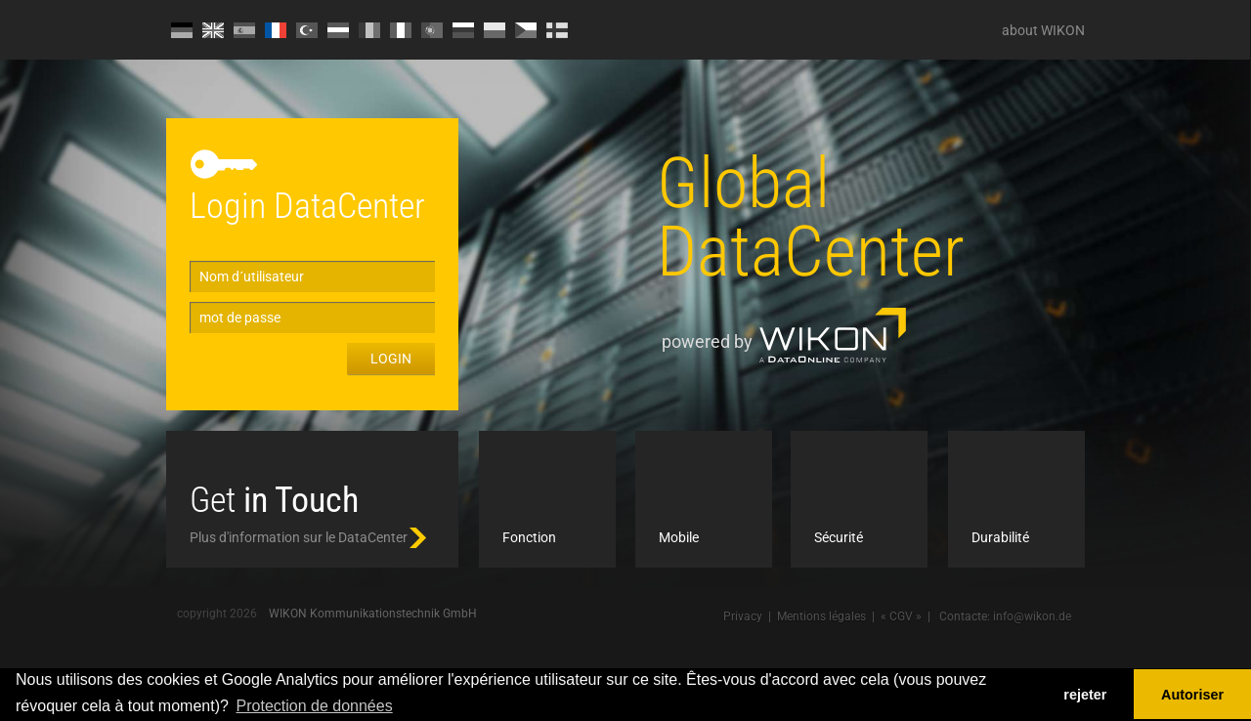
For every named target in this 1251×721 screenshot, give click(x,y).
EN (213, 30)
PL (494, 30)
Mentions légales (821, 616)
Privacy (742, 616)
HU (338, 30)
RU (463, 30)
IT (400, 30)
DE (182, 30)
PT (432, 30)
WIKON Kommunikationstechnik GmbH (373, 613)
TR (307, 30)
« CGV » (901, 616)
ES (244, 30)
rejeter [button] (1084, 694)
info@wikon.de (1032, 616)
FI (557, 30)
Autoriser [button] (1192, 694)
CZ (526, 30)
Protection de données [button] (315, 706)
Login (390, 358)
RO (369, 30)
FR (275, 30)
